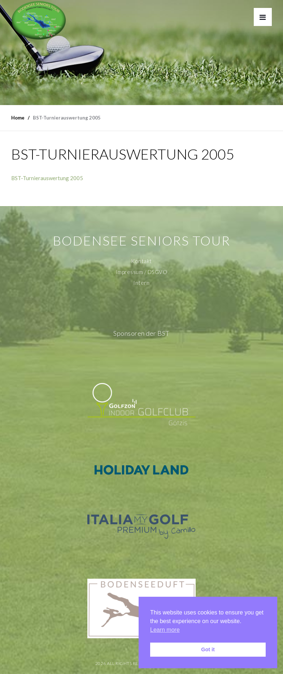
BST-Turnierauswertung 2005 (47, 178)
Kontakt (141, 261)
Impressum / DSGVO (141, 272)
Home (18, 118)
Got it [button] (208, 649)
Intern (141, 282)
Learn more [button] (165, 630)
